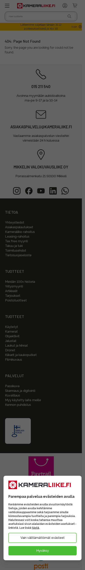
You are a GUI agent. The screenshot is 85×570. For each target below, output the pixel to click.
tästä (35, 527)
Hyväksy (42, 550)
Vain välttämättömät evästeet (42, 538)
